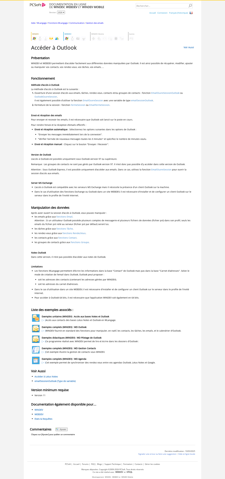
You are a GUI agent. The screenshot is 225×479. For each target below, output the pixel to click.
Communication (76, 23)
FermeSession (78, 104)
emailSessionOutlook (142, 100)
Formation (127, 464)
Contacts (138, 464)
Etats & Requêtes (43, 418)
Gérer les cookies (152, 464)
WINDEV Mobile (127, 477)
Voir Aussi (189, 47)
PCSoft (68, 464)
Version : (53, 12)
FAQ (93, 464)
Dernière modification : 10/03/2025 (180, 451)
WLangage (42, 23)
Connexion (162, 12)
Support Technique (113, 464)
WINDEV (39, 409)
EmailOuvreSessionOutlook (165, 92)
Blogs (99, 464)
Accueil (152, 12)
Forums (85, 464)
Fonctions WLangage (58, 23)
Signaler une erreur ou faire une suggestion (157, 454)
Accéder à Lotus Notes (46, 376)
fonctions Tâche (64, 228)
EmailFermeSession (99, 104)
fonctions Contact (67, 237)
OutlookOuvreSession (46, 96)
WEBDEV (39, 414)
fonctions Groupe (80, 242)
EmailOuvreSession (93, 100)
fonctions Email (64, 216)
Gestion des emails (94, 23)
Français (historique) (178, 12)
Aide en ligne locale (186, 454)
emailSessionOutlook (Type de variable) (55, 381)
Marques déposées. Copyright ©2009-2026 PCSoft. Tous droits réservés (112, 469)
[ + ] (43, 320)
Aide (33, 23)
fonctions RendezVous (74, 233)
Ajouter (61, 429)
